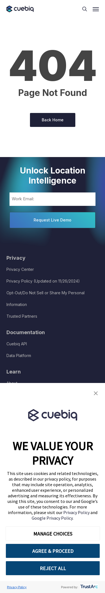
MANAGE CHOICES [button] (52, 534)
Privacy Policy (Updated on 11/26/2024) (43, 281)
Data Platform (18, 355)
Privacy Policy (76, 512)
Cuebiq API (16, 343)
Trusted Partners (21, 316)
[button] (95, 393)
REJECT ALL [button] (53, 568)
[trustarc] (88, 587)
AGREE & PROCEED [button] (52, 551)
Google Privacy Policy (52, 518)
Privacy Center (20, 269)
